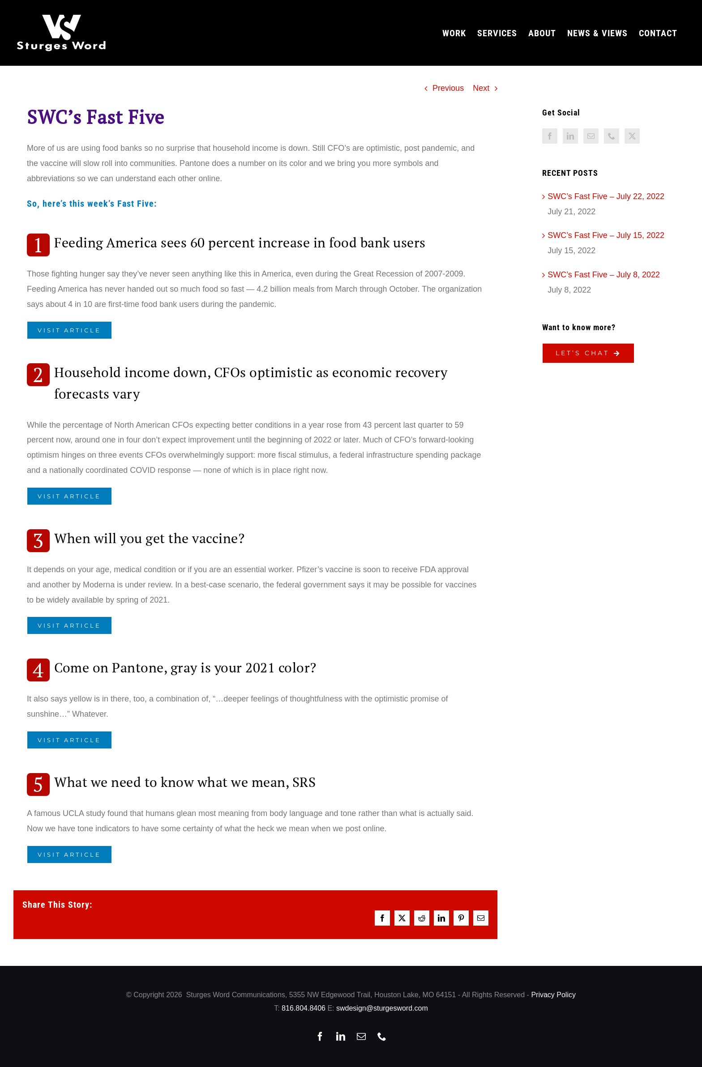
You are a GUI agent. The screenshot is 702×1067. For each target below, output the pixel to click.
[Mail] (591, 136)
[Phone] (611, 136)
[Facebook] (549, 136)
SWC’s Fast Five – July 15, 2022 (606, 235)
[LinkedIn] (570, 136)
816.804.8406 (303, 1008)
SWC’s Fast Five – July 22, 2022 (606, 196)
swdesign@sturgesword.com (382, 1008)
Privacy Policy (553, 995)
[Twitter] (632, 136)
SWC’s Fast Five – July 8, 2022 (604, 274)
